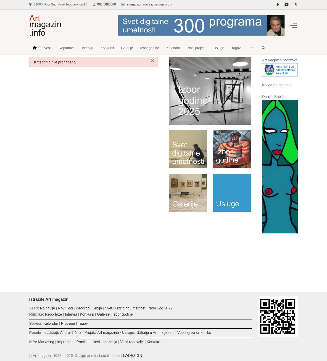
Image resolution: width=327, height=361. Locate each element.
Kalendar (50, 323)
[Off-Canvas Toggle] (293, 25)
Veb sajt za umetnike (194, 333)
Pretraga (68, 323)
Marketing (46, 342)
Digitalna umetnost (130, 308)
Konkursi (87, 314)
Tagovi (83, 323)
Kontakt (153, 342)
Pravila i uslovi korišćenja (96, 342)
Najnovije (47, 308)
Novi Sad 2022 (160, 308)
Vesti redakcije (132, 342)
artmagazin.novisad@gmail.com (149, 4)
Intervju (71, 314)
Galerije (103, 314)
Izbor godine (123, 314)
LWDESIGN (132, 356)
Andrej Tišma (70, 333)
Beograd (83, 308)
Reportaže (53, 314)
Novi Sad (65, 308)
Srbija (97, 308)
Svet (108, 308)
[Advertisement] (210, 248)
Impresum (65, 342)
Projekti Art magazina (101, 333)
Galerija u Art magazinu (155, 333)
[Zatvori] (152, 60)
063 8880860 (106, 4)
